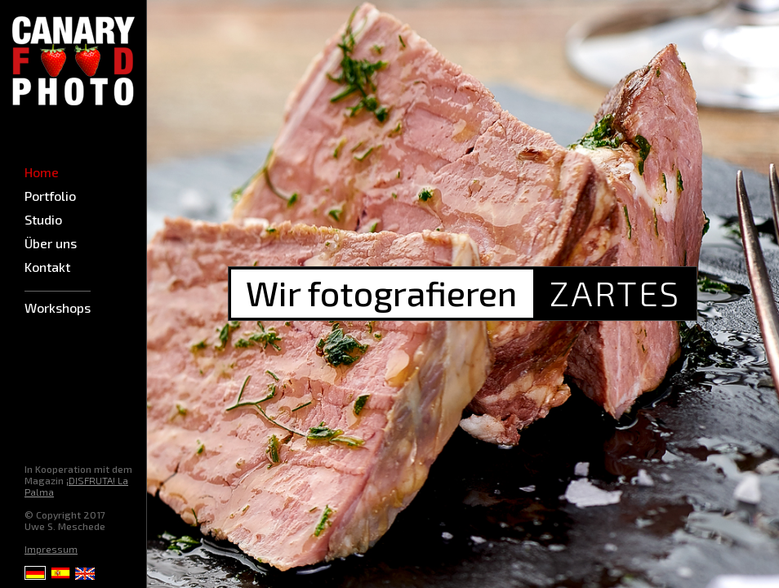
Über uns (50, 243)
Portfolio (50, 195)
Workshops (57, 307)
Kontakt (47, 266)
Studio (43, 219)
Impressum (51, 549)
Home (41, 172)
